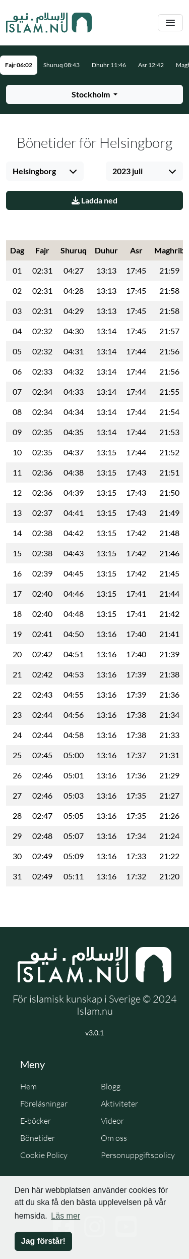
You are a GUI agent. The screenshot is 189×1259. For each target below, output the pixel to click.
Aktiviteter (119, 1103)
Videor (112, 1121)
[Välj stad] (45, 171)
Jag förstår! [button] (43, 1241)
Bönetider (37, 1138)
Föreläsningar (44, 1103)
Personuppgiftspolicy (138, 1155)
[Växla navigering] (170, 23)
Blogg (110, 1086)
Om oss (114, 1138)
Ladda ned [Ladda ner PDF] (94, 200)
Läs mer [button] (65, 1216)
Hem (28, 1086)
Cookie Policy (44, 1155)
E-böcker (35, 1121)
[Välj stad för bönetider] (94, 94)
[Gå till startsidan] (49, 22)
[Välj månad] (144, 171)
